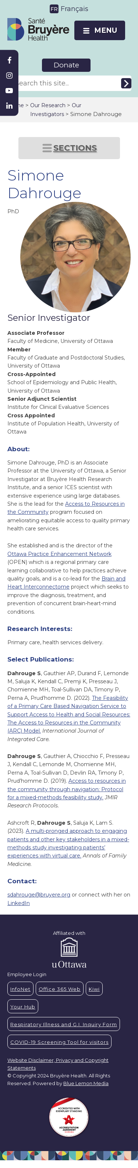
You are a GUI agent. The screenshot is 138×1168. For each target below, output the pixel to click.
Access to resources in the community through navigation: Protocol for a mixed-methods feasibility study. (66, 789)
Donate (66, 65)
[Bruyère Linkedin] (9, 105)
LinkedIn (18, 903)
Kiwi (94, 989)
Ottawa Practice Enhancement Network (59, 554)
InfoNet (20, 989)
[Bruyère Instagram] (9, 75)
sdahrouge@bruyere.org (38, 894)
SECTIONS (75, 148)
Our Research (48, 105)
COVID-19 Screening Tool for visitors (59, 1042)
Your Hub (22, 1007)
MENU (105, 30)
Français (74, 9)
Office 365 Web (60, 989)
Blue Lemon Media (86, 1083)
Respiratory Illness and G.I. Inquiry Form (63, 1024)
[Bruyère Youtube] (9, 90)
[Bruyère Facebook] (9, 60)
